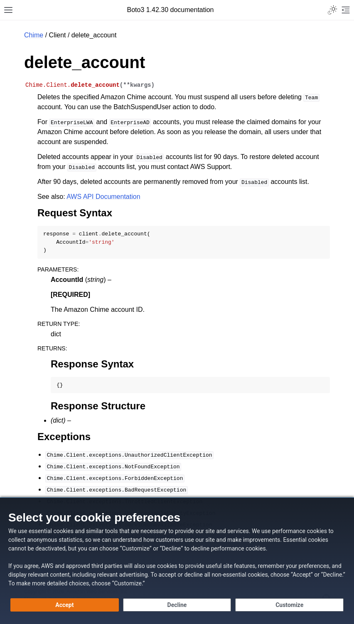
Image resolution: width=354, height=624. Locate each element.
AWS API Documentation (103, 196)
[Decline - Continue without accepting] (177, 605)
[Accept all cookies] (64, 605)
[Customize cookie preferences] (289, 605)
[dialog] (177, 560)
